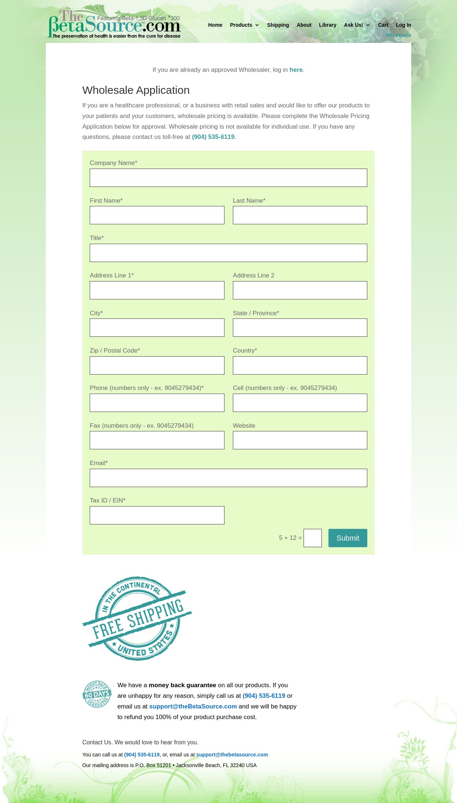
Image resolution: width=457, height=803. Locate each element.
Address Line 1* (112, 275)
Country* (245, 350)
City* (96, 313)
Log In (403, 25)
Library (327, 25)
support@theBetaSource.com (193, 706)
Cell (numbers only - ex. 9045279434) (285, 387)
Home (215, 25)
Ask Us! (353, 25)
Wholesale (398, 35)
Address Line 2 (253, 275)
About (304, 25)
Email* (99, 463)
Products (241, 25)
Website (244, 425)
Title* (97, 238)
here (296, 69)
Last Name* (249, 200)
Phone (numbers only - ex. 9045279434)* (147, 387)
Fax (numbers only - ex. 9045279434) (142, 425)
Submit (348, 538)
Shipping (278, 25)
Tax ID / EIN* (107, 500)
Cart (383, 25)
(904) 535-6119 (213, 136)
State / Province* (256, 313)
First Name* (106, 200)
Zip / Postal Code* (115, 350)
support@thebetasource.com (232, 755)
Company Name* (113, 162)
